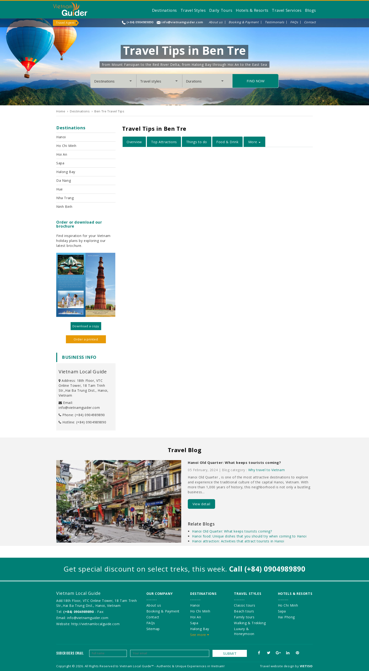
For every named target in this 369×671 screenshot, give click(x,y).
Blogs (310, 10)
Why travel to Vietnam (266, 470)
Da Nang (63, 180)
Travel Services (286, 10)
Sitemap (153, 629)
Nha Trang (65, 198)
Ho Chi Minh (66, 145)
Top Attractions (164, 142)
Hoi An (61, 154)
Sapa (60, 163)
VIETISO (306, 666)
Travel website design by (279, 666)
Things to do (196, 142)
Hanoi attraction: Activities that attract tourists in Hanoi (238, 541)
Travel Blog (184, 450)
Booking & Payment (244, 22)
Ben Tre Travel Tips (109, 111)
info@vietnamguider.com (182, 22)
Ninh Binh (64, 206)
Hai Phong (286, 617)
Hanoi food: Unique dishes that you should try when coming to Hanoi (249, 536)
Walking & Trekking (250, 623)
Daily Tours (221, 10)
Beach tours (244, 611)
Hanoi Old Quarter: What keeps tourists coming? (234, 462)
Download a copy (85, 326)
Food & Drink (227, 142)
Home (60, 111)
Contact (310, 22)
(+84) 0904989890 (140, 22)
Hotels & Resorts (252, 10)
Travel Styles (193, 10)
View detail (201, 504)
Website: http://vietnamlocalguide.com (88, 624)
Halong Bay (65, 172)
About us (216, 22)
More (254, 142)
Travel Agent (65, 23)
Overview (134, 142)
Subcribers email (70, 653)
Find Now (256, 81)
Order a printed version (86, 340)
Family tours (244, 617)
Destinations (164, 10)
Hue (59, 189)
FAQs (294, 22)
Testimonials (274, 22)
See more (199, 634)
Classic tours (244, 605)
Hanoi (61, 137)
